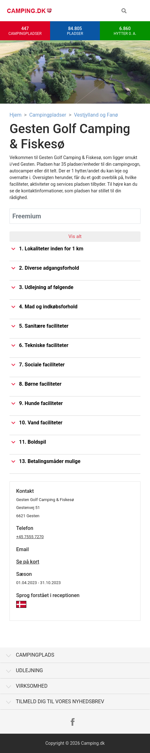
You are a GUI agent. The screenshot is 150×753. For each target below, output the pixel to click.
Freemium (26, 216)
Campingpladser (47, 115)
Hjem (16, 115)
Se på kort (27, 562)
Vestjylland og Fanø (96, 115)
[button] (124, 10)
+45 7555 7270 (30, 536)
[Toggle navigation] (140, 10)
